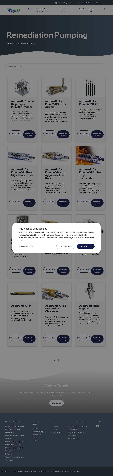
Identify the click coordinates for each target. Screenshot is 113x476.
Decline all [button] (66, 246)
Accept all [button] (85, 246)
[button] (25, 246)
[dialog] (56, 238)
